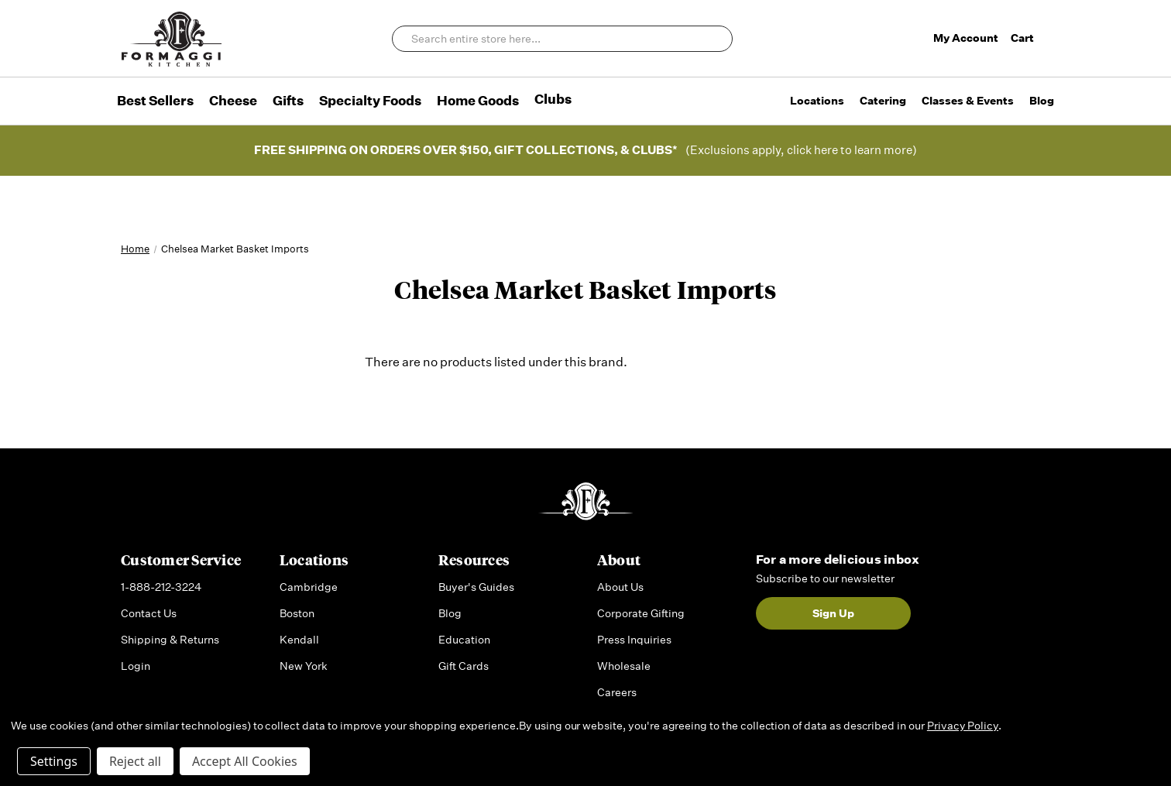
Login (135, 666)
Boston (297, 613)
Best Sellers (155, 100)
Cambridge (309, 587)
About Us (620, 587)
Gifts (288, 100)
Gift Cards (463, 666)
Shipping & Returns (170, 640)
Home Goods (478, 100)
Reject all (135, 761)
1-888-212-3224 (161, 587)
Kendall (299, 640)
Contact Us (149, 613)
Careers (617, 692)
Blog (1041, 101)
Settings (53, 761)
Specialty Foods (370, 100)
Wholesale (624, 666)
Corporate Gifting (641, 613)
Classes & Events (968, 101)
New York (304, 666)
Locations (817, 101)
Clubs (553, 99)
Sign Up (833, 613)
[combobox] (562, 39)
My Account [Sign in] (965, 38)
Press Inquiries (634, 640)
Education (464, 640)
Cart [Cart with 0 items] (1030, 38)
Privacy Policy (962, 726)
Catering (883, 101)
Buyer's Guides (476, 587)
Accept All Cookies (244, 761)
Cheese (233, 100)
